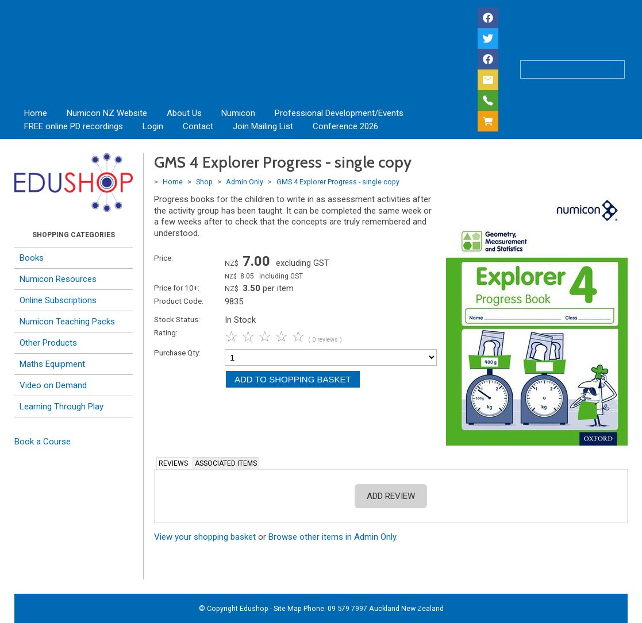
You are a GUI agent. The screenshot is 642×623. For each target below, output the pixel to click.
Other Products (48, 343)
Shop (204, 181)
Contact (198, 126)
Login (153, 126)
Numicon (238, 113)
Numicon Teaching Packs (67, 321)
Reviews (173, 463)
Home (35, 113)
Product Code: (178, 300)
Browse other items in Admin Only (332, 537)
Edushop (254, 608)
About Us (184, 113)
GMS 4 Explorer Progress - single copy (337, 181)
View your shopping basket (205, 537)
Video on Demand (53, 385)
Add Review (391, 496)
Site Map (288, 608)
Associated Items (226, 463)
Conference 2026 (345, 126)
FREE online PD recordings (73, 126)
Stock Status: (177, 319)
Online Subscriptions (58, 300)
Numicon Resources (58, 279)
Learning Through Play (61, 406)
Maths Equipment (52, 364)
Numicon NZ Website (107, 113)
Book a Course (42, 441)
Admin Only (244, 181)
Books (32, 258)
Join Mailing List (263, 126)
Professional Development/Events (339, 113)
